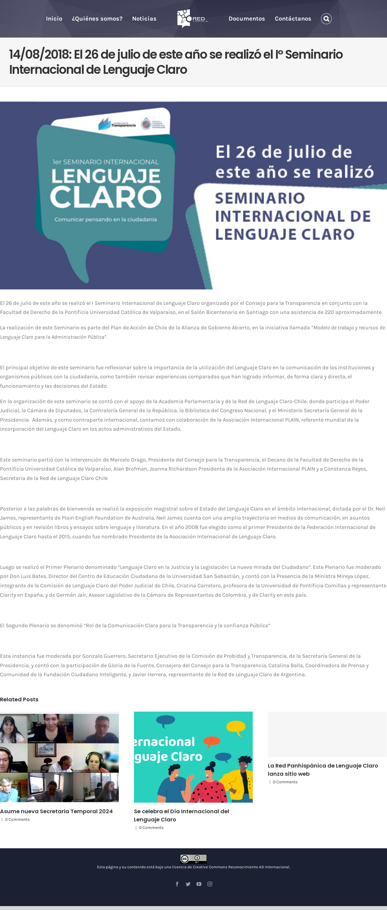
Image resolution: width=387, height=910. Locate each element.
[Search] (326, 18)
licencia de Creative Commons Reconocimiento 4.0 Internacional (230, 867)
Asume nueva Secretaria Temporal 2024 (56, 811)
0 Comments (17, 819)
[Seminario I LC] (193, 195)
